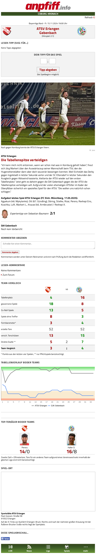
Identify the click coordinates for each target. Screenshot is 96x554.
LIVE (10, 548)
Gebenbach (47, 32)
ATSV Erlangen (48, 28)
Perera (74, 201)
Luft (13, 204)
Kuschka (5, 204)
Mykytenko (21, 201)
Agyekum (6, 201)
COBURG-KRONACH (48, 14)
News (29, 548)
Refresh (89, 17)
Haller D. (71, 447)
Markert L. (21, 204)
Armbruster (46, 204)
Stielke (59, 201)
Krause (31, 204)
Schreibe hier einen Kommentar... (48, 245)
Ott (30, 201)
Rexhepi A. (60, 204)
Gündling (41, 201)
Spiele (67, 548)
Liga (48, 548)
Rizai (66, 201)
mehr (85, 548)
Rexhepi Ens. (85, 201)
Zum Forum (8, 275)
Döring (51, 201)
